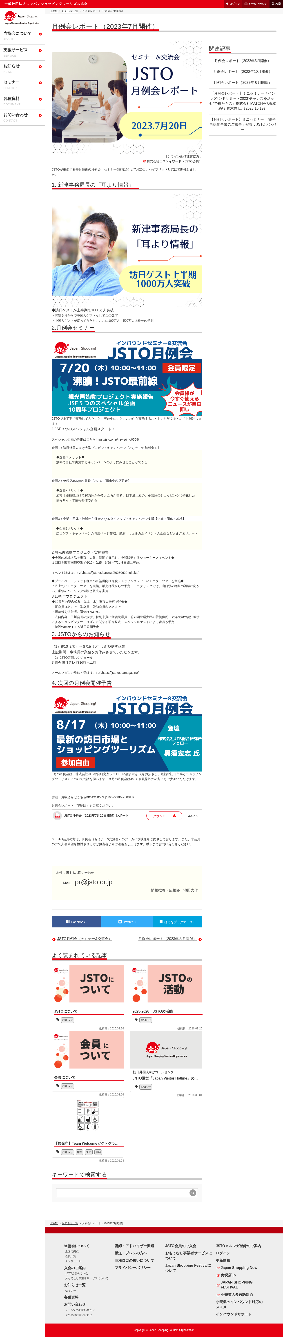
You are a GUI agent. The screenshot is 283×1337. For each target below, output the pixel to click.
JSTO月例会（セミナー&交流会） (84, 939)
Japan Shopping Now (239, 1268)
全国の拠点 (72, 1251)
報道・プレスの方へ (131, 1253)
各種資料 (71, 1297)
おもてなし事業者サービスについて (86, 1278)
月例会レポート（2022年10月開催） (242, 71)
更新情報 (223, 1260)
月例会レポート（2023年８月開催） (243, 82)
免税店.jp (228, 1275)
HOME (54, 11)
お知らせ (67, 1020)
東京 (89, 1152)
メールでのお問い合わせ (80, 1310)
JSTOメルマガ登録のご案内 (238, 1246)
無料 (98, 1152)
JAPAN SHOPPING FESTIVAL (237, 1284)
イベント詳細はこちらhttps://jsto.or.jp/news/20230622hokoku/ (95, 572)
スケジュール (73, 1261)
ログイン (234, 3)
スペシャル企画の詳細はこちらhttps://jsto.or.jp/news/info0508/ (95, 439)
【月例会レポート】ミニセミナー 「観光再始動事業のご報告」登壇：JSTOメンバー (242, 124)
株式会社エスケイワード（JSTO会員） (174, 161)
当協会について (76, 1246)
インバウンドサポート (234, 1314)
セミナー (70, 1290)
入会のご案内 (75, 1268)
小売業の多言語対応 (237, 1295)
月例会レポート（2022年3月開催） (242, 61)
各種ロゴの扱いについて (134, 1260)
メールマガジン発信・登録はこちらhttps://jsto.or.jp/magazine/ (95, 672)
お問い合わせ (75, 1304)
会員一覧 (70, 1256)
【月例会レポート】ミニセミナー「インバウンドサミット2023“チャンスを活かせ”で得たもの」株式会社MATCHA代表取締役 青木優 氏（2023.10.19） (242, 100)
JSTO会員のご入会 (76, 1273)
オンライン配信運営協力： (183, 156)
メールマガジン (257, 3)
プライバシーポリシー (133, 1268)
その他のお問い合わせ (78, 1315)
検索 (278, 3)
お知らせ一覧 (70, 11)
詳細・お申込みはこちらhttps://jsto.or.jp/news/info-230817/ (93, 797)
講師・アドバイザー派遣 (134, 1246)
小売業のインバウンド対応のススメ (239, 1304)
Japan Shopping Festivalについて (188, 1268)
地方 (79, 1152)
